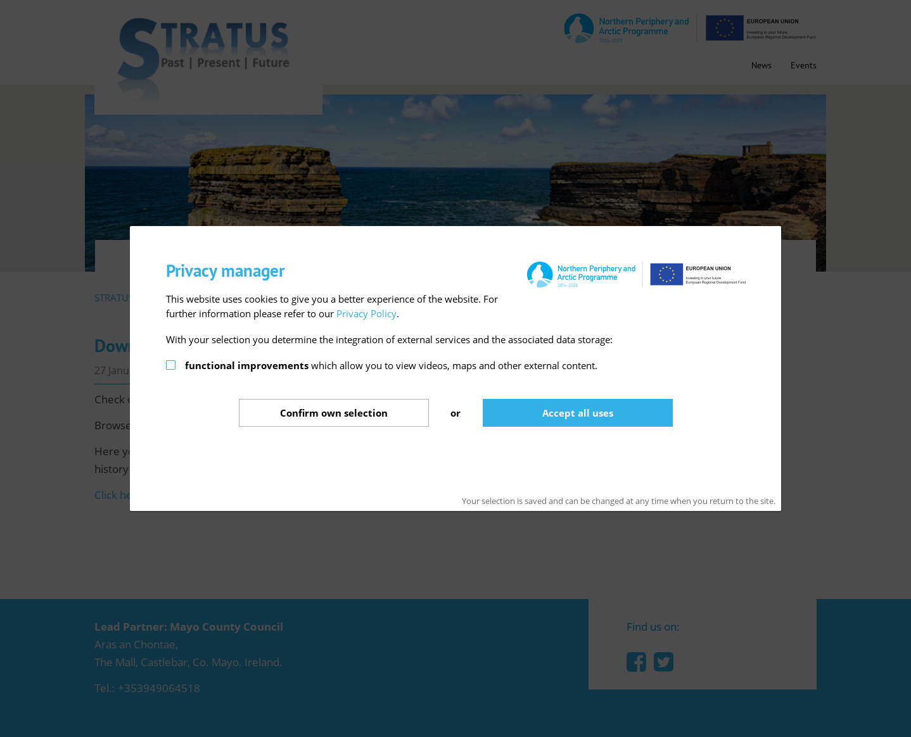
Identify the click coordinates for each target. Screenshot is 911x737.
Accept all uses (577, 412)
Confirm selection (334, 412)
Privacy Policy (366, 313)
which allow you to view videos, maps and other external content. (391, 365)
